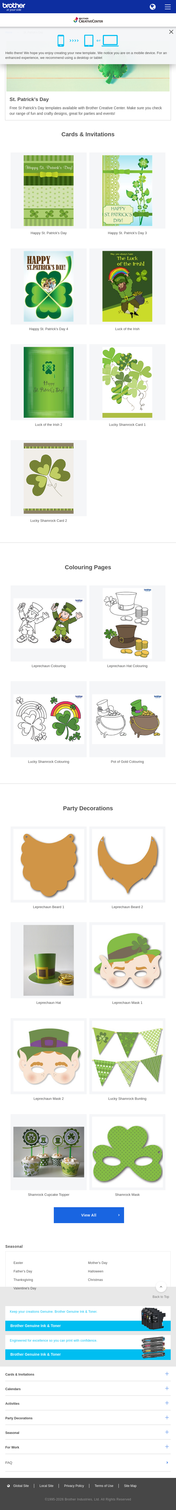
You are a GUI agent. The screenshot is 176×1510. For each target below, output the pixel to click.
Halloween (95, 1271)
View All (88, 1215)
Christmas (95, 1279)
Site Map (130, 1486)
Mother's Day (97, 1262)
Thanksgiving (23, 1279)
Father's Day (23, 1271)
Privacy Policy (74, 1486)
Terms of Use (104, 1486)
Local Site (46, 1486)
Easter (18, 1262)
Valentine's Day (25, 1288)
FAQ (8, 1463)
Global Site (21, 1486)
